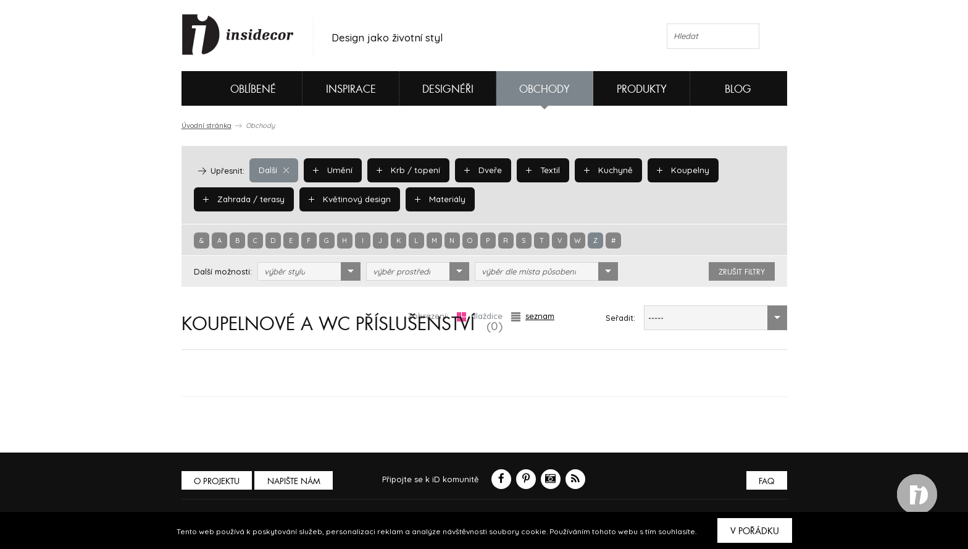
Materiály (437, 199)
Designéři (448, 89)
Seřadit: (620, 318)
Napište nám (295, 481)
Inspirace (351, 89)
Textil (539, 170)
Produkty (642, 89)
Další (274, 170)
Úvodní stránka (207, 125)
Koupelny (677, 170)
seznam (532, 316)
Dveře (479, 170)
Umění (332, 170)
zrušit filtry (742, 272)
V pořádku (754, 531)
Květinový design (347, 199)
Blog (738, 89)
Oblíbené (232, 88)
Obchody (544, 89)
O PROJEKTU (217, 481)
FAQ (766, 481)
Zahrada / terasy (243, 199)
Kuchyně (603, 170)
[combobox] (309, 271)
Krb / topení (405, 170)
